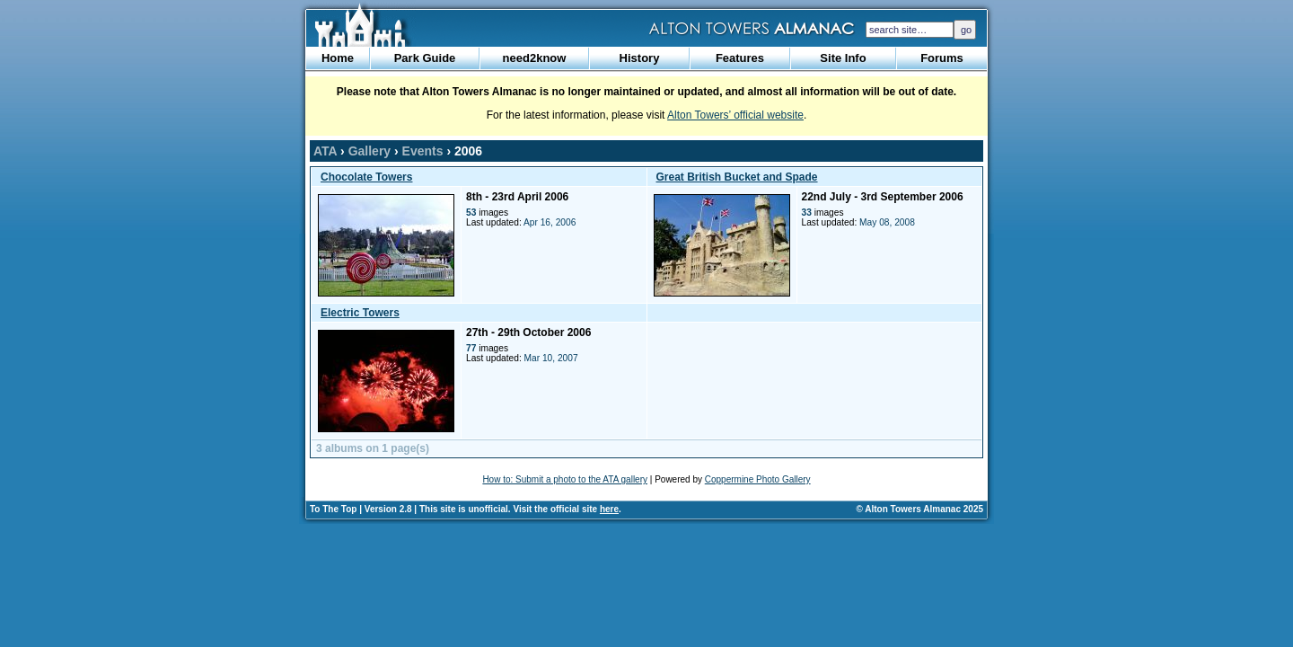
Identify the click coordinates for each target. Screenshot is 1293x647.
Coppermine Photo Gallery (758, 479)
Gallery (369, 151)
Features (740, 58)
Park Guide (425, 58)
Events (423, 151)
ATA (325, 151)
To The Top (333, 509)
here (609, 509)
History (640, 58)
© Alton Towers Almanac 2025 (920, 509)
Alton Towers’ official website (735, 115)
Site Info (843, 58)
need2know (535, 58)
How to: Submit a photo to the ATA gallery (564, 479)
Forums (941, 58)
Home (337, 58)
